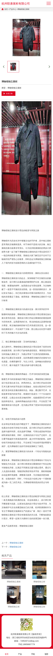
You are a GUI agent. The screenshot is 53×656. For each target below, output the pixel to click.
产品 (20, 652)
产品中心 (12, 9)
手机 (33, 652)
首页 (6, 9)
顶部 (46, 652)
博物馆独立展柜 (23, 9)
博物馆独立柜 (15, 547)
